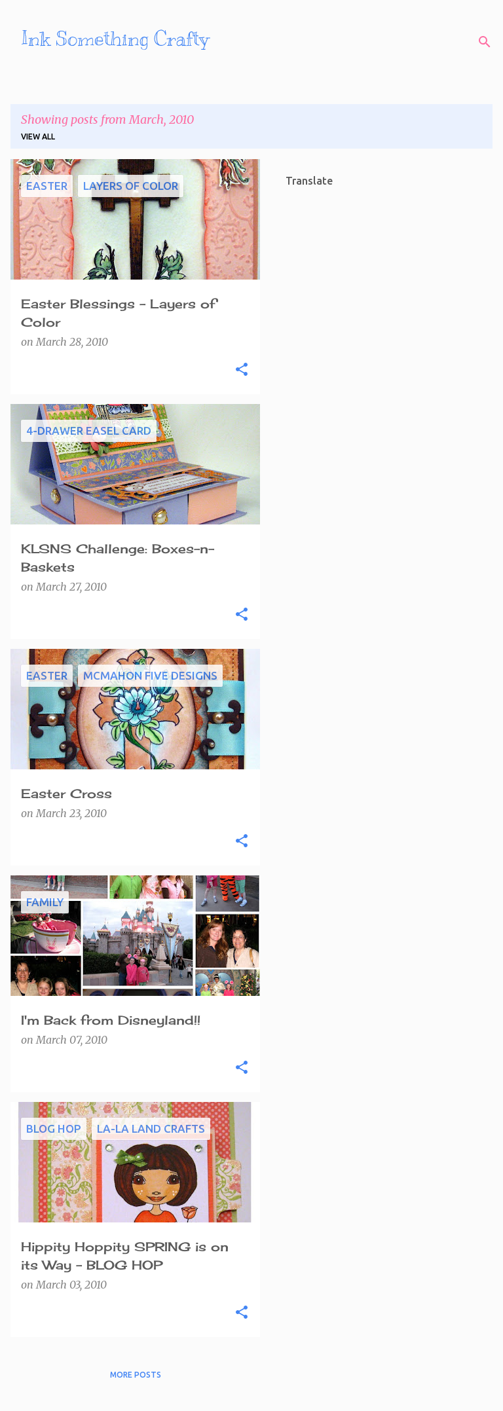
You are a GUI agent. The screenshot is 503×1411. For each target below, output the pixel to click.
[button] (242, 369)
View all (38, 136)
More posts (135, 1374)
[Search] (485, 42)
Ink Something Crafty (115, 38)
